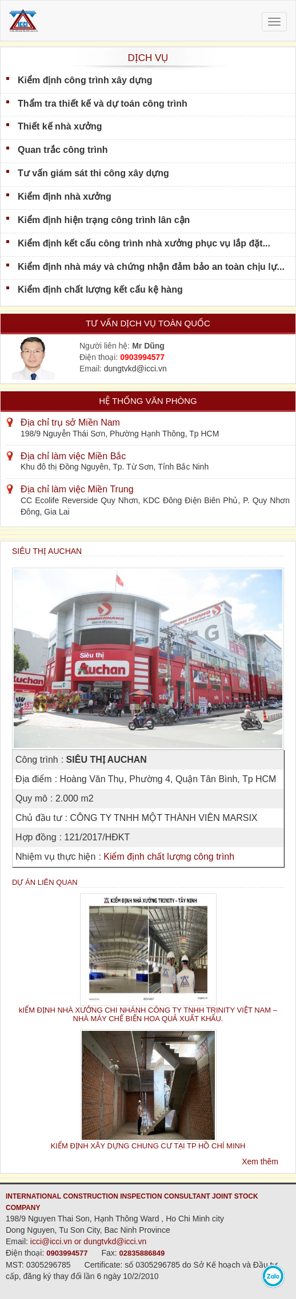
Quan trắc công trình (62, 150)
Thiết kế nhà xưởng (60, 126)
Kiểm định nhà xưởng (64, 196)
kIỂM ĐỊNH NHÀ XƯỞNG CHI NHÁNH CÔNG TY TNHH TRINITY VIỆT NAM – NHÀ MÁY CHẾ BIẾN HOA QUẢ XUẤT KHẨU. (148, 1014)
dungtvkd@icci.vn (135, 368)
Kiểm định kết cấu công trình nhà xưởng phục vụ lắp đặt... (144, 243)
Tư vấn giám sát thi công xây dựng (93, 173)
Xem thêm (260, 1161)
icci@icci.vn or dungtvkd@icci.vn (88, 1241)
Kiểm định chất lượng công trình (168, 856)
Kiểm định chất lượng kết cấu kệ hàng (100, 289)
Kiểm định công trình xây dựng (85, 80)
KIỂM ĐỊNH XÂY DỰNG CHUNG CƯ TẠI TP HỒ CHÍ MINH (148, 1146)
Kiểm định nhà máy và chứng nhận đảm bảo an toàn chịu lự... (151, 267)
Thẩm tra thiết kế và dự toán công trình (102, 103)
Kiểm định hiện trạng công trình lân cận (104, 220)
